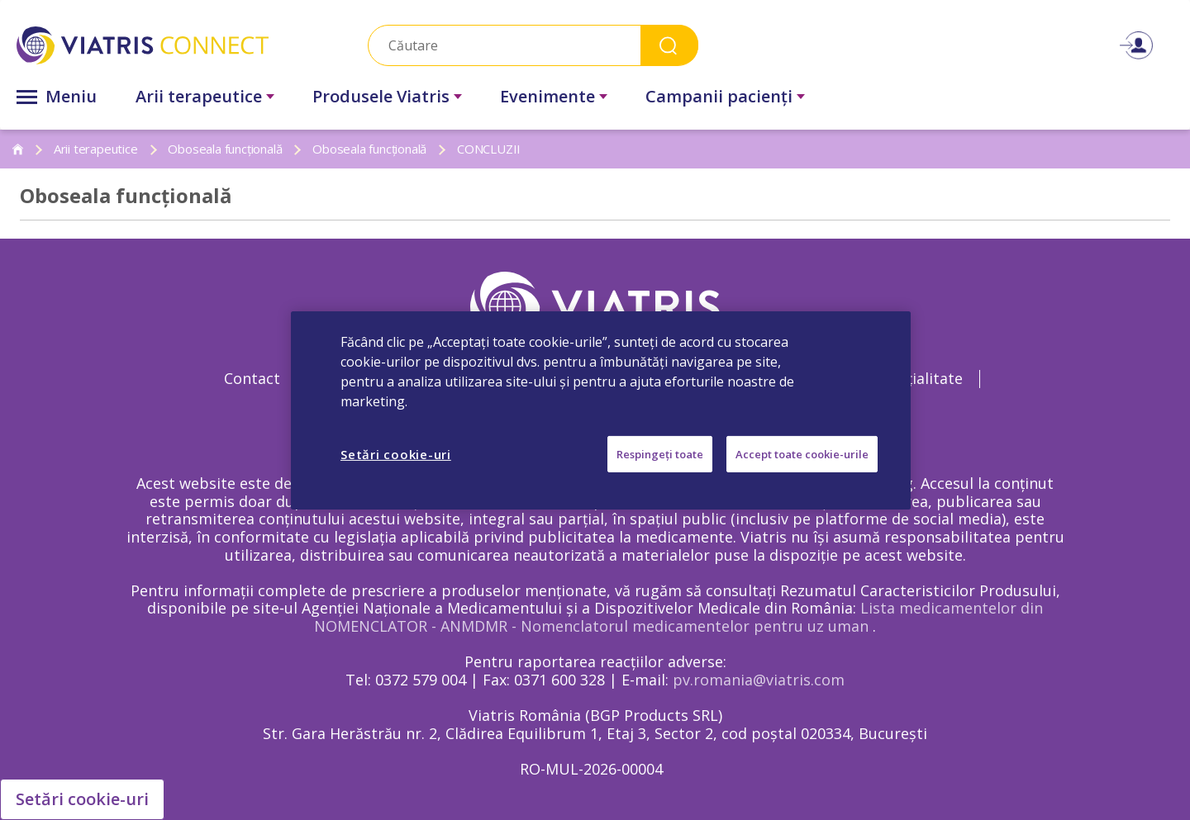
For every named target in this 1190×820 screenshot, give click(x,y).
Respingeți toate (659, 453)
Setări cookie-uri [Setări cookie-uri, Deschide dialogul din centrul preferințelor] (395, 453)
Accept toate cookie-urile (802, 453)
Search (669, 45)
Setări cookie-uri (82, 799)
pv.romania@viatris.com (759, 680)
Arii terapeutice (199, 96)
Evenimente (547, 96)
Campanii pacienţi (719, 96)
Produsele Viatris (381, 96)
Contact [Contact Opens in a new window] (252, 378)
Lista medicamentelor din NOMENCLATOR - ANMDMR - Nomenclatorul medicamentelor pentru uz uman (678, 617)
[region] (601, 409)
